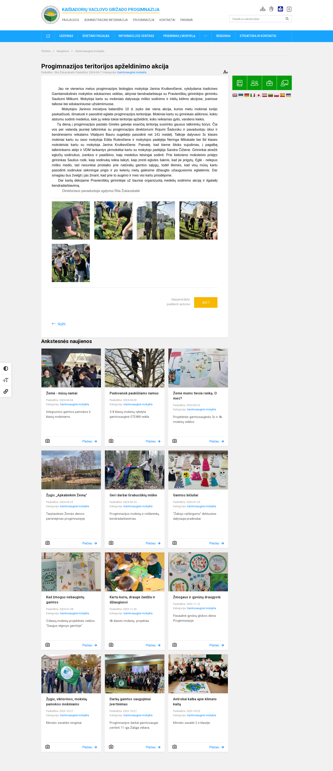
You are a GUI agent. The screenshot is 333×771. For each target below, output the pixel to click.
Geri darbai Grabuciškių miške (133, 495)
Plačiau (87, 441)
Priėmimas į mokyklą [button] (179, 36)
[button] (263, 8)
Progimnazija (143, 20)
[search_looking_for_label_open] (287, 18)
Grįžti (61, 324)
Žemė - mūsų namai (61, 393)
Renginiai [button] (223, 36)
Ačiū (205, 302)
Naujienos (63, 51)
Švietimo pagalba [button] (95, 36)
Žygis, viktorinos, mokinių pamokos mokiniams (66, 701)
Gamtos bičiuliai (185, 495)
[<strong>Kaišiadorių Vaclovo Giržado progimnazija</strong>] (51, 14)
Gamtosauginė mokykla (89, 51)
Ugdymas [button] (66, 36)
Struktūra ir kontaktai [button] (258, 36)
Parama (186, 20)
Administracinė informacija (106, 20)
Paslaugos (70, 20)
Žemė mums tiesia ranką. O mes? (195, 395)
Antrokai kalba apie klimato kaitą (195, 701)
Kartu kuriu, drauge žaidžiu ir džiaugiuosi (132, 599)
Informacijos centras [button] (136, 36)
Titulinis (46, 51)
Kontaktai (167, 20)
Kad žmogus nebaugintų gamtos (65, 599)
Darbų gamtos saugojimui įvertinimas (130, 701)
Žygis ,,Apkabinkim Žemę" (66, 495)
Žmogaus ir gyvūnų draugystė (197, 597)
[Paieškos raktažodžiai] (260, 18)
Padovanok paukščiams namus (134, 393)
